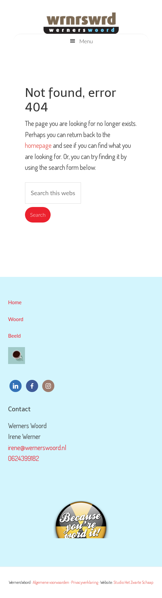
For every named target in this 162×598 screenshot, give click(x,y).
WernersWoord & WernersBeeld (81, 20)
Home (15, 302)
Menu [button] (86, 41)
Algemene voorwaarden (51, 582)
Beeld (14, 336)
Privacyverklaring (84, 582)
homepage (38, 145)
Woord (15, 319)
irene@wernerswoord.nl (37, 447)
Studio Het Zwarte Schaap (133, 582)
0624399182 (23, 458)
